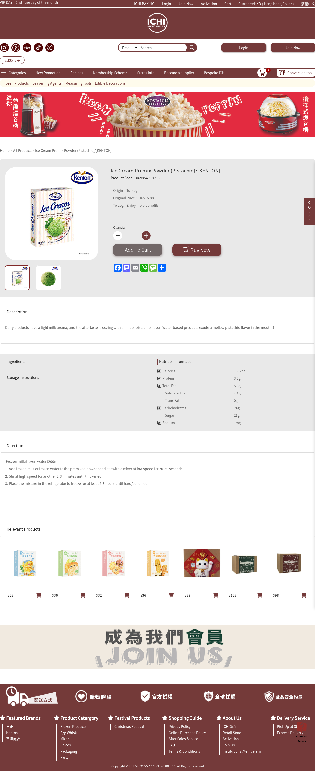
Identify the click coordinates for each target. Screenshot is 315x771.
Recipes (76, 72)
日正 (9, 726)
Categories (17, 72)
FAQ (172, 744)
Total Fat (167, 385)
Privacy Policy (179, 726)
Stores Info (145, 72)
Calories (166, 370)
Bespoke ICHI (214, 72)
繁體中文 (308, 3)
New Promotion (48, 72)
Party (64, 757)
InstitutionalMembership (242, 751)
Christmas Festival (129, 726)
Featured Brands (23, 718)
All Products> (23, 150)
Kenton (12, 732)
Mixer (64, 738)
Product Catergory (79, 718)
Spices (65, 744)
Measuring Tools (78, 83)
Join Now (185, 3)
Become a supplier (179, 72)
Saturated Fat (172, 393)
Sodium (166, 422)
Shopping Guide (185, 718)
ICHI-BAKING (144, 3)
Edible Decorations (110, 83)
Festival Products (132, 718)
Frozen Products (15, 83)
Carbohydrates (172, 407)
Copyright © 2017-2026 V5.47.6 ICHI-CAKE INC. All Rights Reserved (157, 766)
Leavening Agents (47, 83)
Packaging (68, 751)
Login (166, 3)
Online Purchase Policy (187, 732)
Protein (166, 378)
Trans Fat (168, 400)
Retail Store (232, 732)
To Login (120, 205)
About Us (232, 718)
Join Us (229, 744)
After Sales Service (183, 738)
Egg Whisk (68, 732)
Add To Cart (138, 249)
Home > (6, 150)
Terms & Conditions (184, 751)
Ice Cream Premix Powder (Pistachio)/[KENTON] (73, 150)
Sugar (166, 415)
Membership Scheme (110, 72)
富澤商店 (13, 738)
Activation (209, 3)
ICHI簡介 (229, 726)
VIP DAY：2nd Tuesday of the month (29, 3)
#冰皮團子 (12, 60)
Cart (227, 3)
